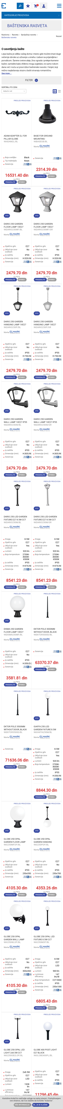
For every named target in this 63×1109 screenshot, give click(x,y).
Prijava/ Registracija (42, 5)
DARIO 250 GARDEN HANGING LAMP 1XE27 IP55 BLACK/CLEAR (15, 323)
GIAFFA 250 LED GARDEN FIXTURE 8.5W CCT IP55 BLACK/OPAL (45, 728)
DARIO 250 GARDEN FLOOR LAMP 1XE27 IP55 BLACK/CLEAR (13, 225)
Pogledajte (10, 182)
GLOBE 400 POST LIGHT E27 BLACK (45, 1051)
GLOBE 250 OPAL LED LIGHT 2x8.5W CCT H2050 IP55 (14, 1051)
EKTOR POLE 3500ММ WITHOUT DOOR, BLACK (15, 728)
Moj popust (27, 6)
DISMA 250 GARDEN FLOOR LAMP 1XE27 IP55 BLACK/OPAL (13, 630)
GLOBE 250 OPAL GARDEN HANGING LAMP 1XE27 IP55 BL (44, 840)
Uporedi (21, 182)
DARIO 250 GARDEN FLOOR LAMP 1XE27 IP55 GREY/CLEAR (43, 225)
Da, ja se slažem (40, 1105)
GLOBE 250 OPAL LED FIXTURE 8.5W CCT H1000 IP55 (44, 938)
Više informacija (22, 1105)
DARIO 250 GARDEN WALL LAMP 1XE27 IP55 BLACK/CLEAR (15, 421)
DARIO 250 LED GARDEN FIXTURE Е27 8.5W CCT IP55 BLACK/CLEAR (15, 518)
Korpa (35, 6)
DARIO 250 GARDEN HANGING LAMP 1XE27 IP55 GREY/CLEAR (45, 323)
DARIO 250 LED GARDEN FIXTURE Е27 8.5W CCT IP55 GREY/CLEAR (45, 518)
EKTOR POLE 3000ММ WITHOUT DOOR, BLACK (45, 630)
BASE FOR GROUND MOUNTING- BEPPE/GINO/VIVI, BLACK (43, 137)
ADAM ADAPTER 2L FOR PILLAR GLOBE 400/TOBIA (15, 137)
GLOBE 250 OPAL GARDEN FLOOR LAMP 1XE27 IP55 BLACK (15, 840)
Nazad (58, 36)
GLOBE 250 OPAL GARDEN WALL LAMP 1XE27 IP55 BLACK (14, 938)
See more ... (6, 73)
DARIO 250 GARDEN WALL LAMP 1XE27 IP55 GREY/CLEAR (45, 421)
